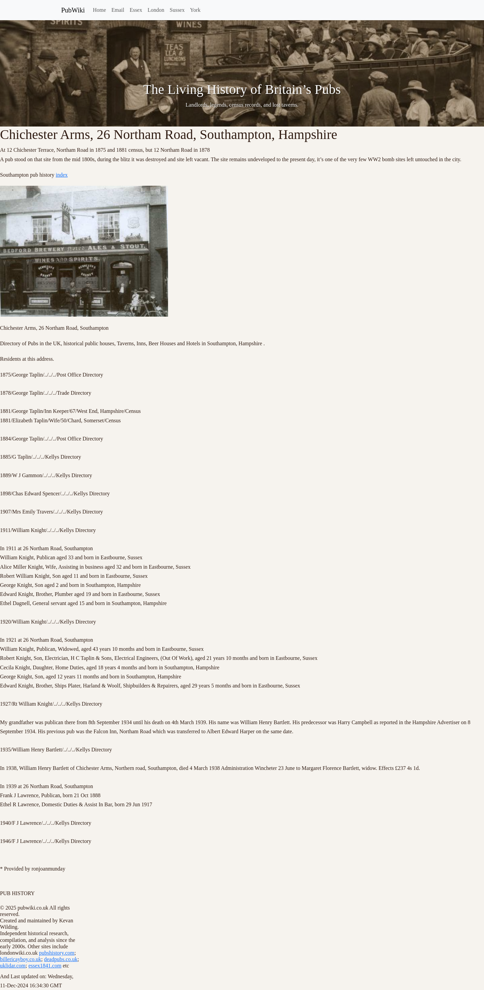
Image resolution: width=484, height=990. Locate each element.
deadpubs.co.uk (61, 959)
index (62, 175)
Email (117, 10)
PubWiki (73, 10)
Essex (136, 10)
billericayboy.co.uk (20, 959)
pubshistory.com (56, 953)
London (156, 10)
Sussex (177, 10)
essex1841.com (44, 965)
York (195, 10)
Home (99, 10)
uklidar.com (13, 965)
